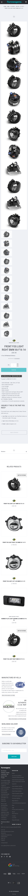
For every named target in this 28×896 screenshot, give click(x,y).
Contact (14, 815)
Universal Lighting (16, 798)
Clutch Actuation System (17, 793)
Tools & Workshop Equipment (19, 803)
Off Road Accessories (17, 796)
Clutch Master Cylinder (17, 786)
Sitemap (14, 894)
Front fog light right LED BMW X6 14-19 (14, 542)
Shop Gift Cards (15, 820)
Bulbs (13, 773)
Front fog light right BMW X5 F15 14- (14, 659)
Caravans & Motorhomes (18, 777)
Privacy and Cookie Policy (18, 809)
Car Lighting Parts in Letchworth (8, 845)
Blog (13, 805)
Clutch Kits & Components (18, 779)
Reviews (14, 451)
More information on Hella (8, 695)
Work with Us (15, 813)
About (13, 811)
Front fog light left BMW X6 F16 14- (14, 503)
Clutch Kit (14, 784)
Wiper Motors (15, 800)
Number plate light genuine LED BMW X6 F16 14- (14, 619)
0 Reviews (17, 358)
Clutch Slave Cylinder (17, 791)
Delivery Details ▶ (6, 734)
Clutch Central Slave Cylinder (18, 781)
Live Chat (14, 817)
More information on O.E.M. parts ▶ (17, 719)
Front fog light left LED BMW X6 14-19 (14, 581)
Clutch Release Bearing (17, 788)
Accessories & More (16, 775)
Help (13, 807)
